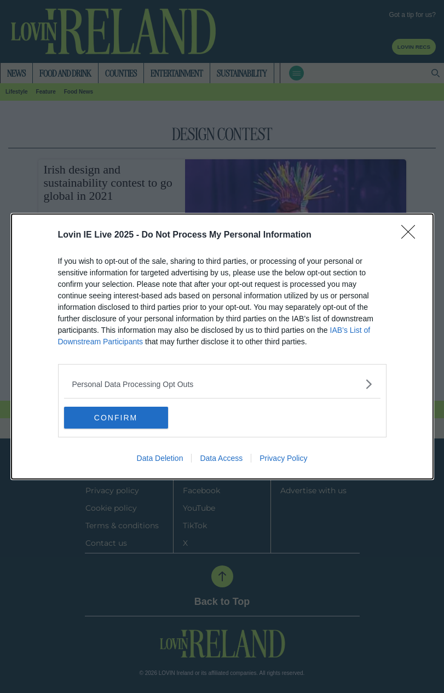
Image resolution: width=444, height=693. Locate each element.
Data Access (221, 458)
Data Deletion (160, 458)
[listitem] (222, 384)
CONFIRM (115, 417)
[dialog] (222, 346)
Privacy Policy (283, 458)
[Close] (411, 235)
